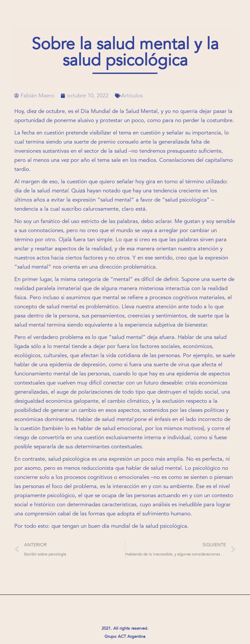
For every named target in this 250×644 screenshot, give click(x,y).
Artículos (132, 95)
